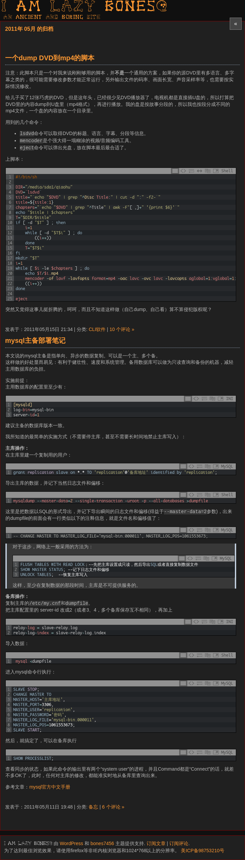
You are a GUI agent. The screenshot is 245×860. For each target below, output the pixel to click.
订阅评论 (178, 843)
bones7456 (102, 843)
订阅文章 (156, 843)
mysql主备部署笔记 (35, 340)
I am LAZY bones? (85, 7)
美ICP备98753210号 (202, 850)
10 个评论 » (122, 329)
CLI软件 (97, 329)
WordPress (71, 843)
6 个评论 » (113, 807)
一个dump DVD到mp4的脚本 (49, 58)
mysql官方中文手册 (49, 787)
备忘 (93, 807)
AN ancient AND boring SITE (52, 17)
